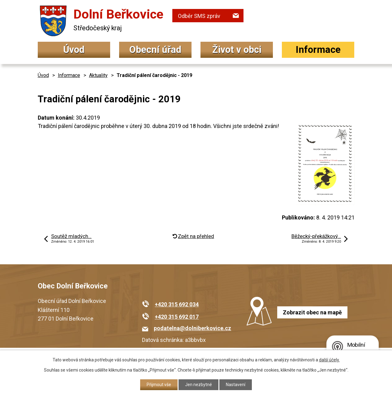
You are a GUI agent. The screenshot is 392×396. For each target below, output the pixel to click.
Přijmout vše (159, 384)
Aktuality (98, 75)
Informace (318, 49)
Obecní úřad (155, 49)
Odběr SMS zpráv (199, 16)
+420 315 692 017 (177, 316)
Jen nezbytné (198, 384)
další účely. (329, 359)
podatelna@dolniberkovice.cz (192, 328)
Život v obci (236, 49)
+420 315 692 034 (177, 304)
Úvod (73, 49)
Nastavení (235, 384)
